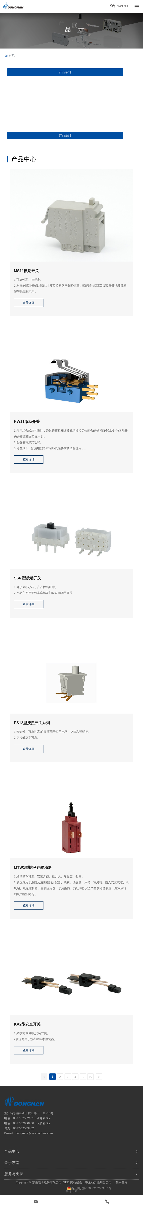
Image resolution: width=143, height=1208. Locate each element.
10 (90, 1076)
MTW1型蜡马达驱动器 (33, 867)
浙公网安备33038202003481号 (91, 1188)
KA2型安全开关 (27, 1024)
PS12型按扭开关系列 (32, 723)
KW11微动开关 (27, 422)
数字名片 (121, 1182)
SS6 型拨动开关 (27, 578)
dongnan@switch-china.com (34, 1133)
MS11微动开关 (26, 271)
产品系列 (65, 72)
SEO (66, 1182)
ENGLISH (122, 6)
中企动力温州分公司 (98, 1182)
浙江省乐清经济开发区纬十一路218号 (28, 1113)
